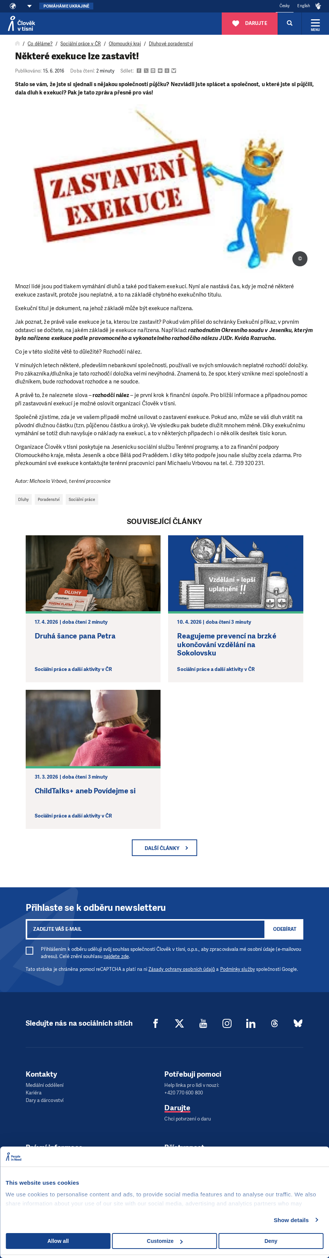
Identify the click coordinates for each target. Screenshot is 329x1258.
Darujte (177, 1108)
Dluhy (23, 499)
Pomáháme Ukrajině (66, 6)
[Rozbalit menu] (315, 23)
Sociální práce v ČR (80, 43)
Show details (291, 1220)
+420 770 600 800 (183, 1093)
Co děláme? (40, 43)
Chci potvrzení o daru (187, 1119)
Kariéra (34, 1093)
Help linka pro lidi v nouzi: (191, 1085)
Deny (270, 1241)
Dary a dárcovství (44, 1100)
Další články (162, 848)
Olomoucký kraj (125, 43)
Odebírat (285, 929)
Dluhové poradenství (171, 43)
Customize (165, 1241)
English (303, 5)
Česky (285, 5)
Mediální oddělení (44, 1085)
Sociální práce (82, 499)
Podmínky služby (237, 969)
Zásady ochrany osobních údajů (181, 969)
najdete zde (116, 956)
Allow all (58, 1241)
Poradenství (49, 499)
